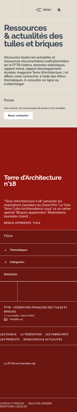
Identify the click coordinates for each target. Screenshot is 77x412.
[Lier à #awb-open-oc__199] (5, 319)
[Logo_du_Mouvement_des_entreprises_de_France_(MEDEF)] (21, 370)
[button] (59, 10)
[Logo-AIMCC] (21, 383)
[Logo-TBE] (51, 381)
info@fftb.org (16, 319)
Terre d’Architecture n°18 (33, 180)
